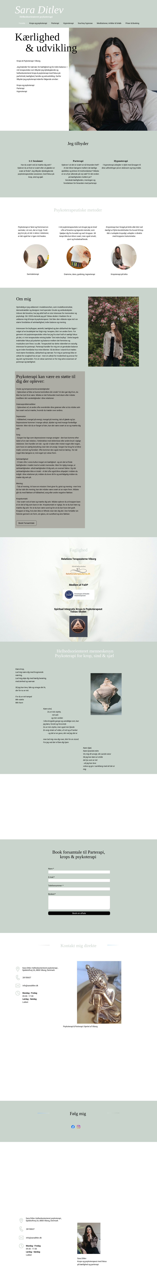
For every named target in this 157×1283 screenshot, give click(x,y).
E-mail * (51, 877)
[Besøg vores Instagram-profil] (78, 1126)
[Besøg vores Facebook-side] (73, 1126)
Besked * (52, 894)
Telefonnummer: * (55, 885)
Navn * (51, 869)
